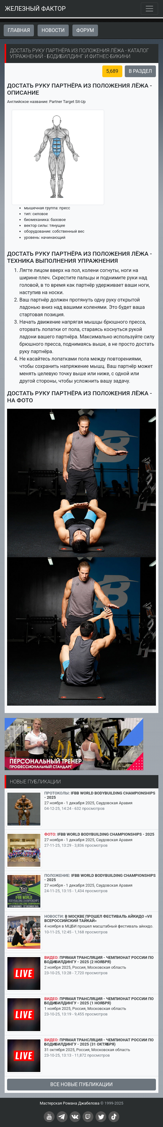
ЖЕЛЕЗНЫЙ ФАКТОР (35, 8)
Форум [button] (85, 30)
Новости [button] (53, 30)
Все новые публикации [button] (81, 1084)
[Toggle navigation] (149, 8)
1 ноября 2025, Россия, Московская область (85, 1008)
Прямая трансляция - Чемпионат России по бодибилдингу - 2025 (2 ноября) (99, 959)
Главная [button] (19, 30)
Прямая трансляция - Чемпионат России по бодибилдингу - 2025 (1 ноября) (99, 1000)
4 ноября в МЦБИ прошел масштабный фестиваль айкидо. (98, 926)
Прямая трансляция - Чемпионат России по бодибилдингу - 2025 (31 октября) (99, 1042)
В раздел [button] (140, 71)
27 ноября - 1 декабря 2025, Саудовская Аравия (88, 803)
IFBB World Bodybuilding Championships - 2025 (99, 795)
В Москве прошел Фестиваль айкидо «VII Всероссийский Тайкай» (98, 918)
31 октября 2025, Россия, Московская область (87, 1049)
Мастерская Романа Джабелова (70, 1103)
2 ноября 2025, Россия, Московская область (85, 967)
